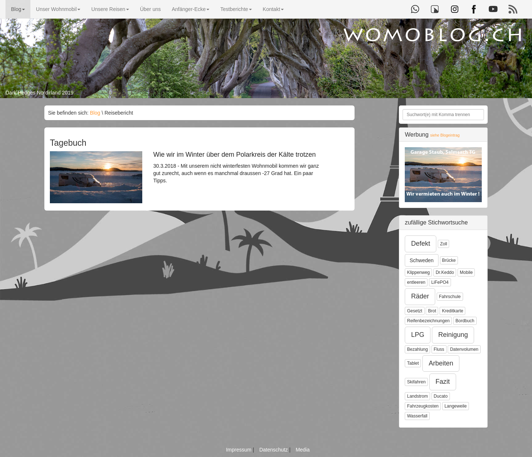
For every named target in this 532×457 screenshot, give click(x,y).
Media (302, 450)
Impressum (239, 450)
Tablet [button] (413, 363)
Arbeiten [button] (441, 363)
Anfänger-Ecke (190, 9)
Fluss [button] (439, 349)
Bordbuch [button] (464, 320)
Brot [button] (432, 310)
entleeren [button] (416, 282)
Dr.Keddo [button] (445, 272)
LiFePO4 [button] (439, 282)
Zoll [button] (443, 243)
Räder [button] (420, 296)
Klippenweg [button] (418, 272)
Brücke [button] (449, 260)
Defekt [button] (420, 243)
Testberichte (236, 9)
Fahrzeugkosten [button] (423, 406)
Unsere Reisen (110, 9)
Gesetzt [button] (414, 310)
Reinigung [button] (453, 334)
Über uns (150, 9)
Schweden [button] (421, 260)
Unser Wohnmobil (58, 9)
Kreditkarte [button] (452, 310)
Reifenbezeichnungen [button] (428, 320)
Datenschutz (274, 450)
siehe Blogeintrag (444, 135)
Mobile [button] (466, 272)
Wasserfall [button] (417, 416)
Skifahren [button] (416, 381)
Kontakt (273, 9)
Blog (18, 9)
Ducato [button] (441, 396)
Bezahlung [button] (417, 349)
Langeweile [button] (455, 406)
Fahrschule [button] (450, 296)
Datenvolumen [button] (464, 349)
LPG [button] (417, 334)
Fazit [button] (443, 381)
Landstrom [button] (417, 396)
